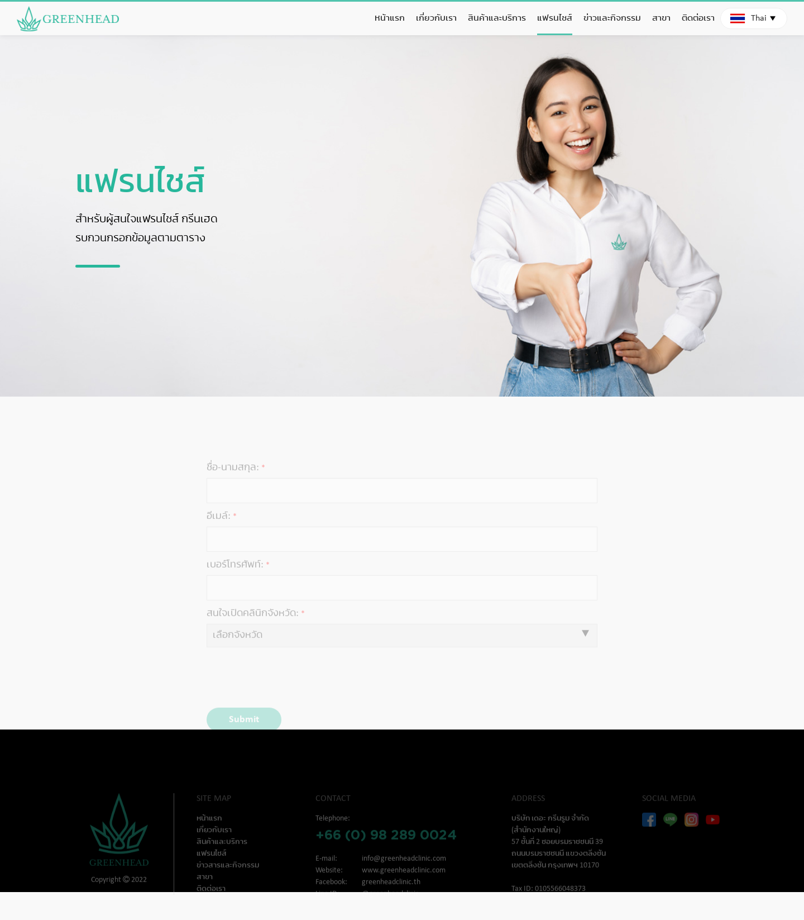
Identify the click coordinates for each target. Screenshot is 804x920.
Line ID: (327, 904)
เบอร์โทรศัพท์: (235, 575)
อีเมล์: (219, 527)
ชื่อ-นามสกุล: (233, 478)
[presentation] (283, 688)
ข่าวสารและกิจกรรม (228, 876)
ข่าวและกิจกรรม (612, 18)
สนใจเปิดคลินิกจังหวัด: (253, 624)
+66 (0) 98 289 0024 (386, 845)
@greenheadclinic (390, 904)
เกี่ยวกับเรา (436, 18)
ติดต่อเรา (698, 18)
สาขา (661, 18)
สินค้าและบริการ (497, 18)
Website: (329, 881)
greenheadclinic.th (391, 893)
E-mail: (326, 869)
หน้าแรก (390, 18)
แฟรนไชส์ (554, 18)
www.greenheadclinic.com (404, 881)
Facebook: (331, 893)
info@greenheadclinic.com (404, 869)
